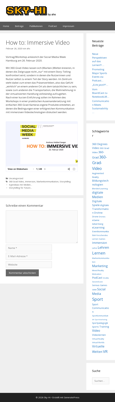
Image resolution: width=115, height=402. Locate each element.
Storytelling (65, 181)
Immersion (30, 181)
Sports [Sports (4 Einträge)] (95, 326)
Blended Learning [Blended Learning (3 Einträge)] (100, 188)
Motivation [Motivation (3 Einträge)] (96, 274)
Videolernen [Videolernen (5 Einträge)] (99, 334)
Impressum (68, 26)
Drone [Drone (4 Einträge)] (95, 216)
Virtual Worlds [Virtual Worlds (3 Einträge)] (98, 342)
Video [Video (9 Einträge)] (96, 331)
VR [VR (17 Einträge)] (105, 351)
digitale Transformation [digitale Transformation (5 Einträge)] (100, 208)
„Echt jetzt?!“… (100, 84)
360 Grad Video (16, 181)
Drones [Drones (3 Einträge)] (102, 216)
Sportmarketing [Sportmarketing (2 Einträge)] (101, 320)
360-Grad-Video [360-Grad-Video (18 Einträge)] (99, 162)
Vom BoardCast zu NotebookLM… (100, 93)
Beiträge (19, 26)
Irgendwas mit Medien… (20, 184)
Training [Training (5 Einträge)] (104, 326)
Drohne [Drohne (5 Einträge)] (98, 212)
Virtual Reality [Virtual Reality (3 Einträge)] (98, 339)
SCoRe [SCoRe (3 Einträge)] (106, 278)
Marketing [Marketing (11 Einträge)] (100, 266)
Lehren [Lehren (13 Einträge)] (103, 247)
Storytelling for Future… (20, 187)
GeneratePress (71, 397)
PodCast (52, 26)
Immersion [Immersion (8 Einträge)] (99, 243)
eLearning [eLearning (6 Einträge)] (98, 227)
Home (6, 26)
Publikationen (36, 26)
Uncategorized (16, 178)
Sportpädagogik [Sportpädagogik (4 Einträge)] (100, 322)
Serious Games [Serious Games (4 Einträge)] (99, 285)
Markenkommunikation (47, 181)
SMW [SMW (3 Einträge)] (94, 289)
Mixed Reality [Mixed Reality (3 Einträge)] (98, 270)
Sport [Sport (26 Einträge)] (97, 299)
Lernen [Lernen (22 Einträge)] (98, 253)
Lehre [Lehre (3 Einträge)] (94, 248)
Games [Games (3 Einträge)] (102, 239)
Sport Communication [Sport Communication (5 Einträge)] (100, 308)
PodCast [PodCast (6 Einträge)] (97, 277)
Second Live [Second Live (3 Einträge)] (97, 281)
